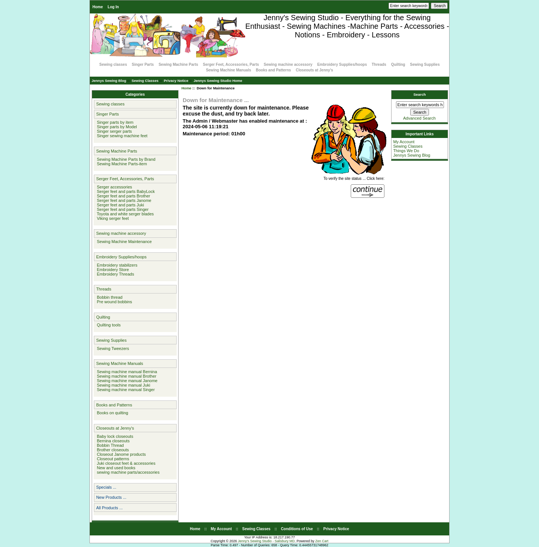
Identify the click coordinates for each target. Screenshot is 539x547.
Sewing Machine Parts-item (121, 164)
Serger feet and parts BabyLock (125, 191)
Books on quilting (111, 413)
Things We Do (406, 150)
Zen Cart (321, 541)
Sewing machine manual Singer (125, 389)
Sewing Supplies (424, 64)
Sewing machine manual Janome (126, 380)
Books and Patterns (273, 70)
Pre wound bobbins (113, 301)
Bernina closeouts (112, 441)
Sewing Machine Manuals (228, 70)
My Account (403, 141)
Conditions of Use (297, 529)
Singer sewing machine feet (121, 135)
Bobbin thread (109, 297)
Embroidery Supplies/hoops (342, 64)
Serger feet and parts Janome (123, 200)
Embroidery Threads (114, 274)
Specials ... (106, 487)
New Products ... (111, 497)
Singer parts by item (114, 122)
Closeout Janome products (120, 454)
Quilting (398, 64)
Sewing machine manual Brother (125, 376)
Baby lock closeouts (114, 436)
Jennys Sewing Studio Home (218, 81)
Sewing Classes (144, 81)
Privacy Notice (176, 81)
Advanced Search (419, 118)
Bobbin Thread (109, 445)
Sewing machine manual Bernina (126, 371)
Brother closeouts (112, 450)
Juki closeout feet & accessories (125, 463)
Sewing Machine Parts (178, 64)
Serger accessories (113, 187)
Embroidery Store (112, 269)
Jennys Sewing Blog (109, 81)
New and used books (115, 467)
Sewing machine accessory (288, 64)
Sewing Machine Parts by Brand (125, 159)
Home (97, 7)
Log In (113, 7)
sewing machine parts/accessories (127, 472)
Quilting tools (108, 325)
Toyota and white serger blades (124, 214)
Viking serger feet (112, 218)
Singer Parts (143, 64)
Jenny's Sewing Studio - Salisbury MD (266, 541)
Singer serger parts (113, 131)
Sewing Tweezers (112, 348)
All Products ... (109, 507)
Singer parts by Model (116, 127)
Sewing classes (113, 64)
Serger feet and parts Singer (122, 209)
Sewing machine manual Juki (122, 385)
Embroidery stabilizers (116, 265)
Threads (379, 64)
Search (420, 94)
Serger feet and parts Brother (122, 196)
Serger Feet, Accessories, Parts (231, 64)
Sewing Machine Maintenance (123, 241)
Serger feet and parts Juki (119, 205)
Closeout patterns (112, 459)
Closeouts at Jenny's (314, 70)
